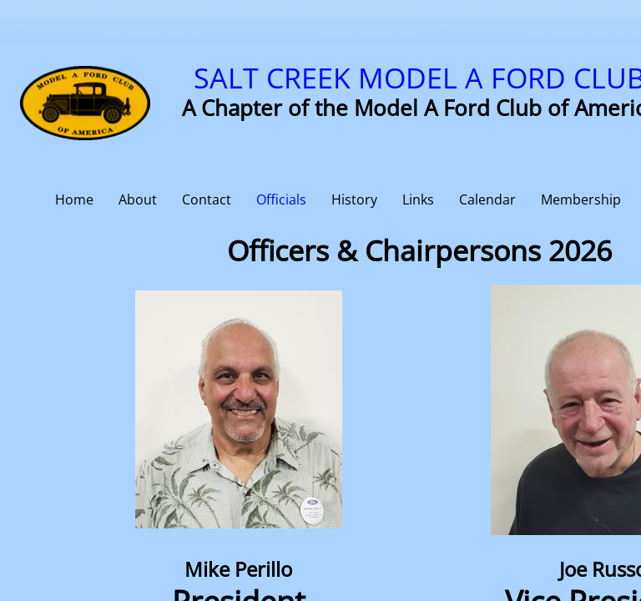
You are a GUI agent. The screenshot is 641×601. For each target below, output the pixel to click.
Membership (581, 199)
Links (418, 199)
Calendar (487, 199)
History (354, 199)
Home (74, 199)
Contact (206, 199)
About (138, 199)
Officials (281, 199)
